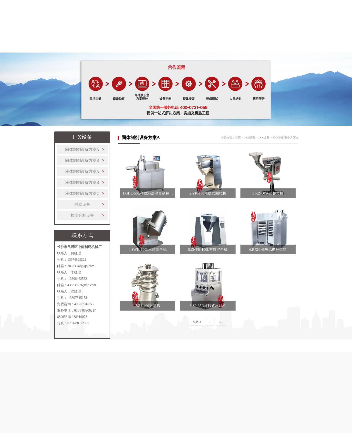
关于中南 (75, 50)
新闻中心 (260, 50)
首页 (45, 50)
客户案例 (229, 50)
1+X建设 (137, 50)
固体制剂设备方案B (82, 160)
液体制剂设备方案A (82, 171)
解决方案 (168, 50)
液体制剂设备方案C (82, 193)
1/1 (221, 322)
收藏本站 (298, 6)
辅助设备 (82, 204)
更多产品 (198, 50)
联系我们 (291, 50)
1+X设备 (263, 137)
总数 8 (197, 322)
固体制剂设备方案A (82, 149)
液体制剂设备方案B (82, 182)
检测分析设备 (82, 215)
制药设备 (106, 50)
